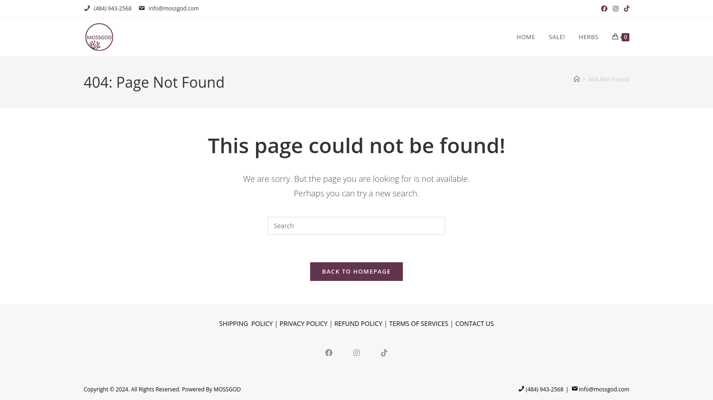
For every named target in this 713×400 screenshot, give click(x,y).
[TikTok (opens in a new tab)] (625, 8)
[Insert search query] (356, 226)
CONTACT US (474, 324)
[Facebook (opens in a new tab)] (604, 8)
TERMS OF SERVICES (418, 324)
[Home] (577, 79)
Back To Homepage (356, 272)
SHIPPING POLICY (246, 324)
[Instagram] (356, 352)
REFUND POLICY (358, 324)
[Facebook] (328, 352)
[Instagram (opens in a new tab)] (615, 8)
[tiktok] (384, 352)
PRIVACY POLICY (304, 324)
